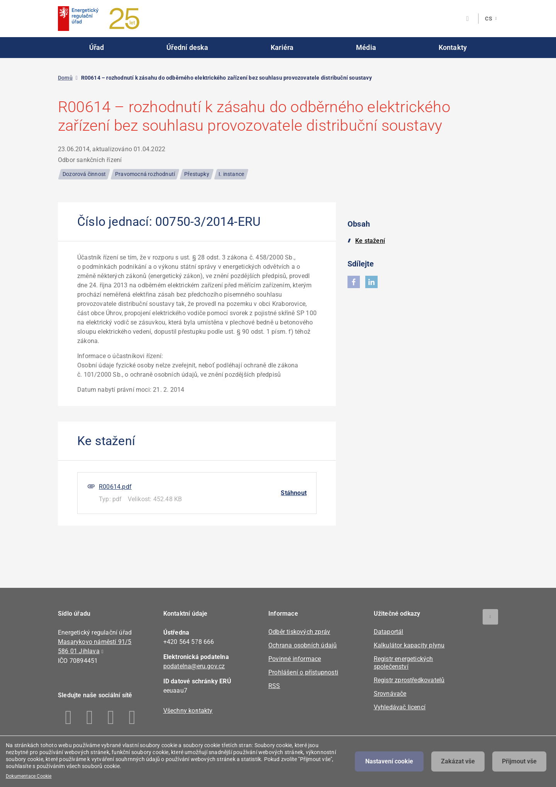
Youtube (132, 717)
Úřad (96, 47)
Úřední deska (187, 47)
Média (366, 47)
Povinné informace (294, 658)
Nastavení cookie (389, 761)
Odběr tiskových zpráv (299, 631)
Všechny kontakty (188, 710)
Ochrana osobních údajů (302, 645)
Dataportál (388, 631)
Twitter (111, 717)
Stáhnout (294, 493)
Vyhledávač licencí (400, 707)
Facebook (68, 717)
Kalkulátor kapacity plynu (409, 645)
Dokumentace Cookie (29, 776)
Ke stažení (370, 240)
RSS (274, 686)
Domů (65, 78)
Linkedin (89, 717)
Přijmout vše (519, 761)
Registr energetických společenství (403, 662)
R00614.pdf (115, 486)
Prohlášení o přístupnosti (303, 672)
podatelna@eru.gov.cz (194, 666)
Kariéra (282, 47)
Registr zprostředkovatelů (409, 680)
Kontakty (453, 47)
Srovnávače (390, 693)
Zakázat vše (458, 761)
